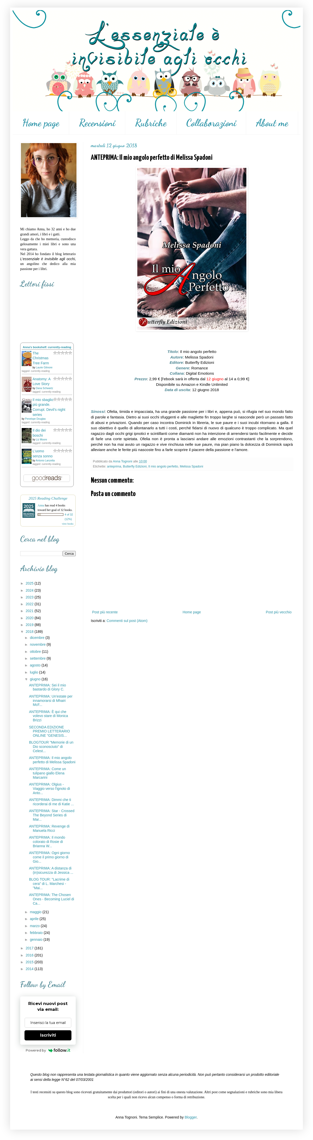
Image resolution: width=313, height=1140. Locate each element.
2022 (30, 604)
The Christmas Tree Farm (41, 358)
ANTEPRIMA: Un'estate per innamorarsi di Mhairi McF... (50, 700)
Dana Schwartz (44, 388)
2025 (30, 583)
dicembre (37, 638)
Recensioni (97, 123)
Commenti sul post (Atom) (127, 621)
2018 (30, 632)
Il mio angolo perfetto (163, 466)
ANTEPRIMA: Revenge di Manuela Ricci (49, 828)
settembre (38, 658)
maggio (36, 912)
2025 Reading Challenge (48, 498)
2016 (30, 955)
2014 (30, 969)
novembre (38, 644)
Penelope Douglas (35, 418)
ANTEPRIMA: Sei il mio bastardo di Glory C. (47, 687)
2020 (30, 618)
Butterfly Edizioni (135, 466)
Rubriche (151, 123)
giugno (35, 679)
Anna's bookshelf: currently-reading (47, 347)
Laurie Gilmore (44, 367)
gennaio (36, 939)
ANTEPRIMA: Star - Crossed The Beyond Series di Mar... (51, 815)
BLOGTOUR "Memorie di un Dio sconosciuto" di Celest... (51, 746)
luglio (34, 672)
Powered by (48, 1050)
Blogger (190, 1117)
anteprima (114, 466)
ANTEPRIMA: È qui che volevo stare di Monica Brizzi (48, 716)
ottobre (36, 652)
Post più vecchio (279, 612)
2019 (30, 625)
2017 (30, 948)
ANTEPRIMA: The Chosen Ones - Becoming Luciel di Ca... (51, 899)
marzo (35, 926)
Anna (41, 505)
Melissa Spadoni (191, 466)
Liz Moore (41, 439)
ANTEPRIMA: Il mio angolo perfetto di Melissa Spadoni (52, 760)
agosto (35, 665)
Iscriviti (48, 1035)
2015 (30, 962)
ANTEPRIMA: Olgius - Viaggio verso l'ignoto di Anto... (49, 788)
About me (272, 123)
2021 (30, 611)
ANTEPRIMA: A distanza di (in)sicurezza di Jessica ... (51, 870)
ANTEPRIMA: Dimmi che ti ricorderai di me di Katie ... (51, 802)
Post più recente (105, 612)
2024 (30, 590)
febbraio (36, 933)
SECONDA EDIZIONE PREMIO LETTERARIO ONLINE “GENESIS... (49, 731)
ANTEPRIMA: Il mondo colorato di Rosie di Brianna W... (47, 841)
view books (67, 523)
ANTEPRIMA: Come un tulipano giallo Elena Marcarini (47, 773)
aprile (34, 919)
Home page (40, 123)
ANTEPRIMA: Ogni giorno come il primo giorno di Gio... (49, 857)
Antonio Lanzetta (45, 460)
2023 (30, 597)
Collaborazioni (211, 123)
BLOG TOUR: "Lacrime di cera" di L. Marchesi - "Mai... (49, 883)
